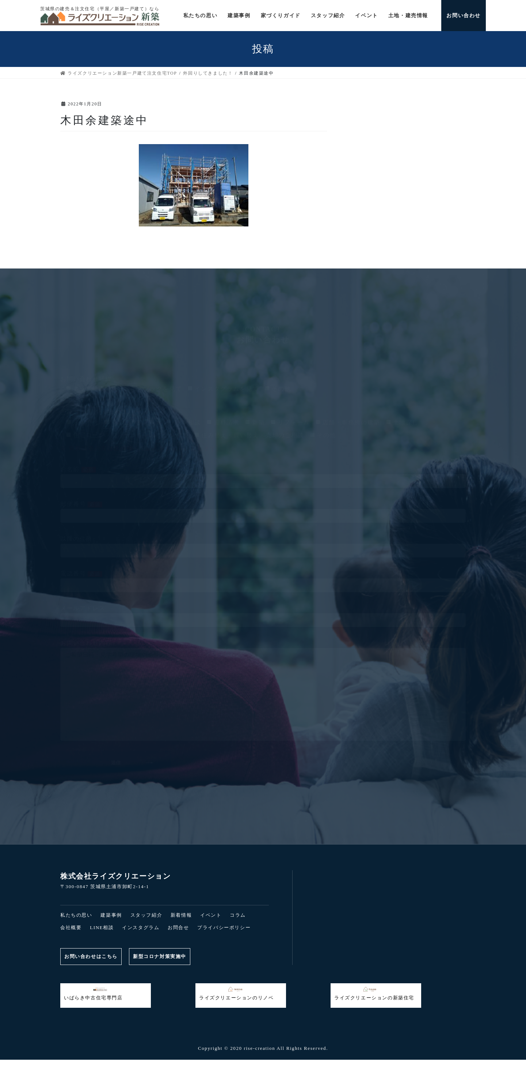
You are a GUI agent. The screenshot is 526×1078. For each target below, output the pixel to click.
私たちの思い (76, 915)
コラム (238, 915)
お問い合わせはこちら (91, 956)
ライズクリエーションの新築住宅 (374, 993)
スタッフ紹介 (146, 915)
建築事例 (111, 915)
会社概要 (70, 927)
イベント (210, 915)
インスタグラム (140, 927)
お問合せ (178, 927)
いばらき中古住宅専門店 (93, 993)
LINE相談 (102, 927)
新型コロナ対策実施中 (159, 956)
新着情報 (181, 915)
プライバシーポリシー (224, 927)
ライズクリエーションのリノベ (236, 993)
